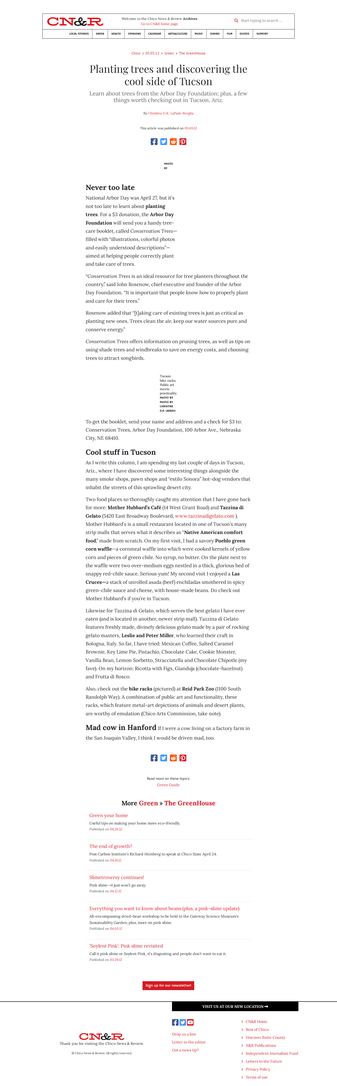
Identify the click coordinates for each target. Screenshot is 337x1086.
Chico (136, 53)
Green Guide (168, 784)
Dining (215, 34)
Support (262, 34)
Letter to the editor (189, 1042)
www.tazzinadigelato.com (204, 516)
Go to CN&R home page (159, 24)
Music (199, 34)
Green (100, 34)
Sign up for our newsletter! (168, 985)
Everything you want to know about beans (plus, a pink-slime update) (164, 908)
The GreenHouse (192, 53)
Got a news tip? (185, 1050)
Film (229, 34)
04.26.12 (116, 829)
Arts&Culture (177, 34)
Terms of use (257, 1077)
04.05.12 (116, 928)
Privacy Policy (258, 1069)
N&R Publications (261, 1045)
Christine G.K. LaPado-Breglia (171, 113)
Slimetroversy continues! (116, 877)
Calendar (154, 34)
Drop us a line (184, 1034)
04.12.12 (115, 891)
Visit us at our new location (235, 1006)
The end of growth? (110, 846)
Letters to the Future (264, 1061)
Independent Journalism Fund (272, 1053)
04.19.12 (115, 860)
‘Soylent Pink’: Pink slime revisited (126, 946)
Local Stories (79, 34)
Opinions (134, 34)
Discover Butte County (265, 1037)
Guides (244, 34)
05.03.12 (152, 53)
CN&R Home (256, 1021)
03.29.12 (116, 959)
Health (116, 34)
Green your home (108, 815)
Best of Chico (257, 1029)
